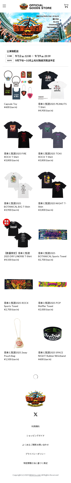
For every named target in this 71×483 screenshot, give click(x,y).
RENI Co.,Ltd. (35, 475)
